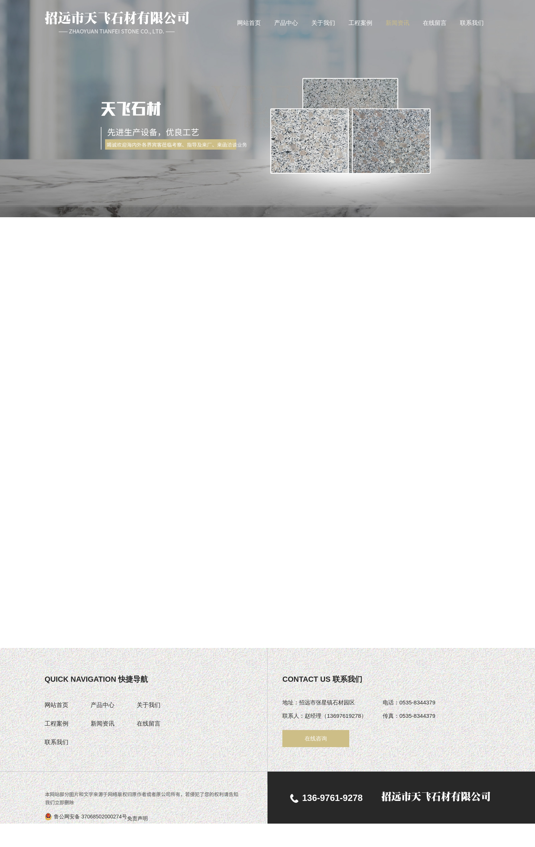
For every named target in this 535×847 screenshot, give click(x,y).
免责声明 (137, 818)
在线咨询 (316, 738)
